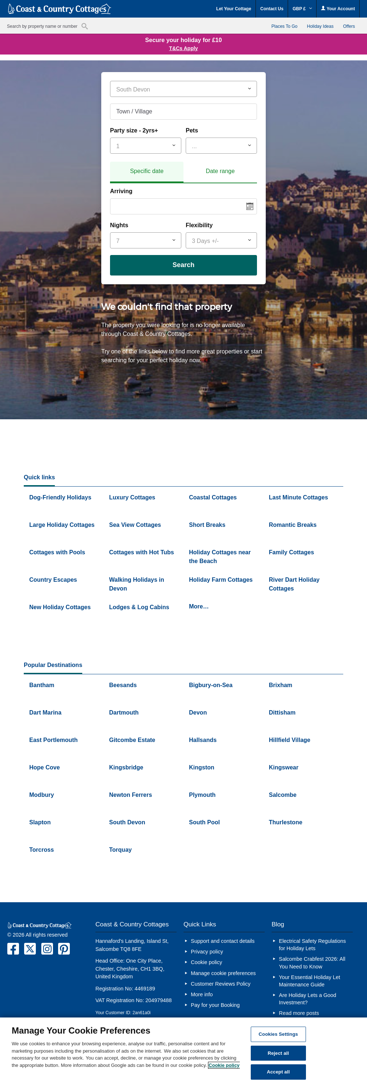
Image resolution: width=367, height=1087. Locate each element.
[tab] (147, 172)
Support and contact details (222, 941)
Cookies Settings (278, 1034)
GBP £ (302, 8)
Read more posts (299, 1013)
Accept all (278, 1072)
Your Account (338, 8)
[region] (183, 1052)
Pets (192, 130)
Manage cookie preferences (223, 973)
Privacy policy (207, 952)
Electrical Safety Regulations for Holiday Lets (312, 944)
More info (202, 994)
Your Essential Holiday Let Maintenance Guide (309, 980)
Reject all (278, 1053)
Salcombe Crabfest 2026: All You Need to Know (312, 962)
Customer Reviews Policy (220, 984)
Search (183, 265)
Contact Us (271, 8)
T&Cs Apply (183, 48)
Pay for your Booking (215, 1005)
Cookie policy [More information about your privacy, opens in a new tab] (224, 1065)
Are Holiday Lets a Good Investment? (307, 998)
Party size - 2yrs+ (134, 130)
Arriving (121, 191)
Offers (349, 26)
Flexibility (199, 225)
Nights (119, 225)
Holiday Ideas (320, 26)
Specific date (147, 171)
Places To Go (285, 26)
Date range (220, 171)
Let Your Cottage (233, 8)
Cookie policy (206, 962)
